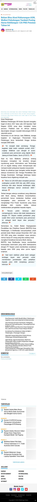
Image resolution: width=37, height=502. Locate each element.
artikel (3, 479)
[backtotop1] (35, 500)
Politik (25, 9)
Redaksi (8, 495)
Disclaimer (14, 495)
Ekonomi (21, 471)
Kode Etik (28, 495)
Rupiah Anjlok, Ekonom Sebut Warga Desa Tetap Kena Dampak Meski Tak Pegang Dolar (14, 434)
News (20, 9)
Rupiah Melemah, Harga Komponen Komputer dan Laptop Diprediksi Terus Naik (14, 454)
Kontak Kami (21, 495)
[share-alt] (4, 279)
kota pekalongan (7, 14)
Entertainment (6, 474)
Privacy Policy (18, 496)
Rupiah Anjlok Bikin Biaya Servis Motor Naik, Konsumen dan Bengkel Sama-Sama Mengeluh (14, 413)
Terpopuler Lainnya (18, 462)
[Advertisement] (18, 54)
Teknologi (32, 9)
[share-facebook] (11, 279)
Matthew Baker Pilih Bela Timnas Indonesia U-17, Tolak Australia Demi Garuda (14, 444)
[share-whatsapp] (26, 279)
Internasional (13, 9)
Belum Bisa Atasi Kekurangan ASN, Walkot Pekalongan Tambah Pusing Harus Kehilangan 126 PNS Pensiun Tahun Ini (18, 21)
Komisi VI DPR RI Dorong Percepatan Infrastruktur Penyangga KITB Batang (12, 422)
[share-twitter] (18, 279)
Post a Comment (6, 359)
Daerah (6, 9)
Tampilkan (32, 353)
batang (21, 479)
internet (4, 481)
